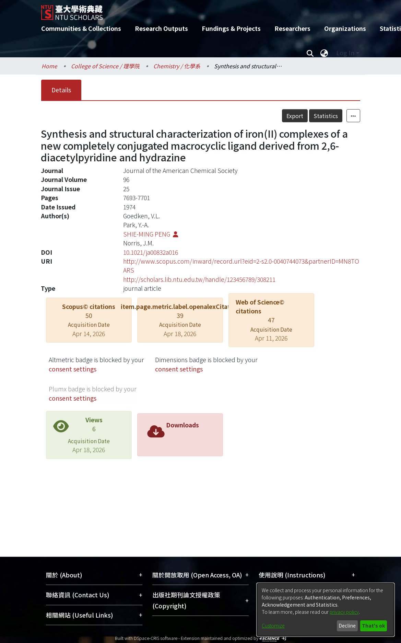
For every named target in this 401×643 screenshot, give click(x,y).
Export (294, 116)
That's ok (373, 625)
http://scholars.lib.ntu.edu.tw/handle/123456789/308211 (199, 279)
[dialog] (325, 609)
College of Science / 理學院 (105, 66)
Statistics (326, 116)
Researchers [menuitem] (292, 28)
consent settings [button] (72, 369)
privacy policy (344, 611)
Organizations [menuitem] (345, 28)
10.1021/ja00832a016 (150, 252)
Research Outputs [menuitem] (161, 28)
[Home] (194, 10)
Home (49, 66)
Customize (273, 625)
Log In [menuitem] (345, 52)
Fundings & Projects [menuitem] (231, 28)
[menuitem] (324, 52)
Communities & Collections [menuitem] (81, 28)
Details (61, 89)
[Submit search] (310, 53)
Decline (347, 625)
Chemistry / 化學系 (176, 66)
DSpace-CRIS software (155, 638)
